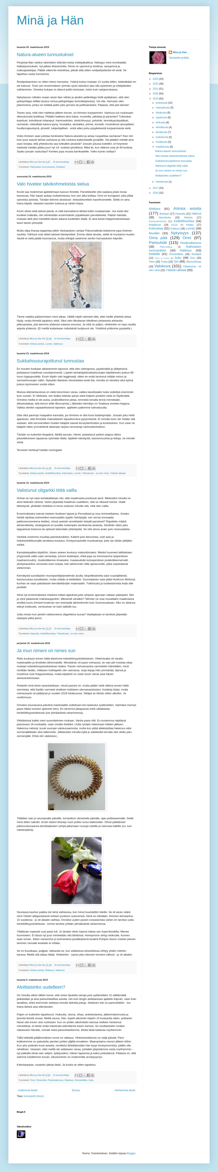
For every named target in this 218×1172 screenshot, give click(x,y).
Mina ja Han (180, 52)
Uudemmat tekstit (27, 1090)
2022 (156, 83)
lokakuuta (161, 112)
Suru (192, 257)
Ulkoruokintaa (193, 261)
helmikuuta (162, 181)
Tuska (164, 261)
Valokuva (58, 344)
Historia (188, 217)
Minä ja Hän (50, 20)
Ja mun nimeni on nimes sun (46, 650)
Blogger (131, 1153)
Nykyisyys (180, 233)
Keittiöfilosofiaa (53, 473)
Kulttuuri (175, 228)
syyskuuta (162, 117)
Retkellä (154, 254)
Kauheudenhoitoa (158, 221)
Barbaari (164, 213)
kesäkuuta (162, 132)
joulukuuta (162, 102)
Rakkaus (49, 970)
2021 (156, 88)
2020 (156, 93)
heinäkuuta (162, 127)
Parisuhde (41, 1080)
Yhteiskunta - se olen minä (95, 473)
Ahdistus (154, 208)
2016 (156, 192)
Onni (32, 1080)
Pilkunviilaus (166, 247)
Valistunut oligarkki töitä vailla (47, 490)
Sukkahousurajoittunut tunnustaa (50, 360)
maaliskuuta (163, 146)
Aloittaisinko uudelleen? (41, 987)
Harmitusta (165, 217)
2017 (156, 188)
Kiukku (190, 224)
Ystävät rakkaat (117, 473)
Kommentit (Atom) (33, 1096)
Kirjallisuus (155, 224)
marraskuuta (163, 107)
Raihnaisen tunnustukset (42, 167)
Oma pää (158, 238)
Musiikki (154, 233)
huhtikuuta (162, 141)
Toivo (152, 261)
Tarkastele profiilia (179, 57)
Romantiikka (81, 1080)
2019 (156, 98)
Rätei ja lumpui (162, 258)
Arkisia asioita (37, 344)
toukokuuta (162, 137)
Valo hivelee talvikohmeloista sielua (53, 184)
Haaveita (34, 633)
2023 (156, 78)
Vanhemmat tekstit (125, 1090)
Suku (91, 1080)
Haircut (196, 213)
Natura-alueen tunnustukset (45, 54)
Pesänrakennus (55, 1080)
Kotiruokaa (67, 473)
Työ (176, 261)
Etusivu (76, 1090)
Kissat (174, 225)
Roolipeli (60, 167)
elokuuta (161, 122)
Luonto (48, 344)
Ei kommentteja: (61, 162)
